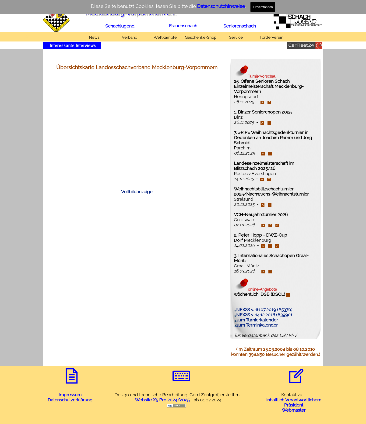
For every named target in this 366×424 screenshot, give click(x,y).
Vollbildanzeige (136, 191)
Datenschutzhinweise (221, 6)
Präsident (293, 404)
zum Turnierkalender (256, 319)
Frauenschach (183, 25)
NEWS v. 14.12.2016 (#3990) (263, 314)
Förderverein (271, 37)
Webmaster (294, 410)
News (94, 37)
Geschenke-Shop (200, 37)
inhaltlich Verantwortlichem (293, 399)
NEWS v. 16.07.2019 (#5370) (263, 309)
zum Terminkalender (256, 324)
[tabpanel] (120, 26)
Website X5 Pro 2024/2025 (162, 399)
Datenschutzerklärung (70, 399)
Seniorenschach (239, 25)
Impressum (70, 394)
